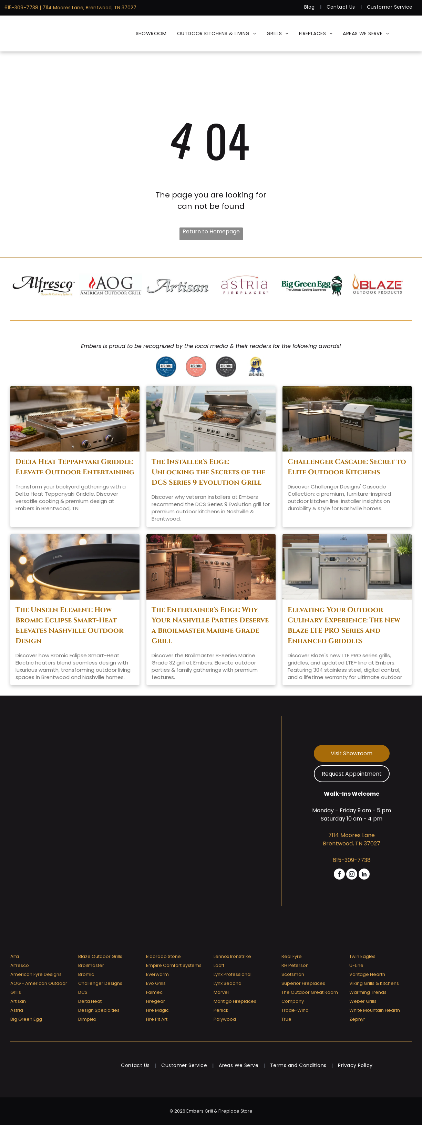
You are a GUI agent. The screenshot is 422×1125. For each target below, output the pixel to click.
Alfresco (19, 965)
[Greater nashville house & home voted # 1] (256, 366)
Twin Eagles (362, 956)
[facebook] (339, 875)
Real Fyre (291, 956)
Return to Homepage (211, 231)
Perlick (221, 1010)
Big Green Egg (26, 1019)
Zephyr (357, 1019)
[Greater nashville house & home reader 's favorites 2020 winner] (166, 366)
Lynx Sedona (227, 983)
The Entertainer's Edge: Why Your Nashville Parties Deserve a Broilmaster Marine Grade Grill (210, 625)
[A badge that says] (226, 366)
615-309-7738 (21, 7)
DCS (83, 992)
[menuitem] (310, 7)
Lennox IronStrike (232, 956)
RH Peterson (295, 965)
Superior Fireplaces (303, 983)
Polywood (225, 1019)
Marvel (221, 992)
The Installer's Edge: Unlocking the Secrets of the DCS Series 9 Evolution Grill (208, 472)
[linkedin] (364, 875)
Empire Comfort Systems (174, 965)
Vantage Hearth (367, 974)
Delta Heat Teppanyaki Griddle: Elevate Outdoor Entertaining (75, 467)
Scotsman (292, 974)
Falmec (154, 992)
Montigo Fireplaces (235, 1001)
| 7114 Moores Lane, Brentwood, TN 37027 (88, 7)
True (286, 1019)
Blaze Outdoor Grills (100, 956)
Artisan (18, 1001)
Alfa (14, 956)
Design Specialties (99, 1010)
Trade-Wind (295, 1010)
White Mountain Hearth (374, 1010)
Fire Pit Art (156, 1019)
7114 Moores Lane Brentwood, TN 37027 (351, 839)
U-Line (356, 965)
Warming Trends (368, 992)
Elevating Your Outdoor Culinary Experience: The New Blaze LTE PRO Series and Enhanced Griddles (344, 625)
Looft (219, 965)
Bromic (86, 974)
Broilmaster (91, 965)
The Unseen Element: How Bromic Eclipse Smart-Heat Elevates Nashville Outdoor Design (69, 625)
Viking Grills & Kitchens (374, 983)
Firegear (155, 1001)
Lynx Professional (232, 974)
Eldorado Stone (163, 956)
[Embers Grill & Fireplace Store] (38, 33)
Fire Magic (157, 1010)
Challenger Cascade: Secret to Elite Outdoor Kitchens (347, 467)
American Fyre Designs (36, 974)
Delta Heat (90, 1001)
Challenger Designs (100, 983)
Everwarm (157, 974)
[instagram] (351, 875)
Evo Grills (156, 983)
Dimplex (87, 1019)
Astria (16, 1010)
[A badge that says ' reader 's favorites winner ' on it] (196, 366)
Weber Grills (363, 1001)
